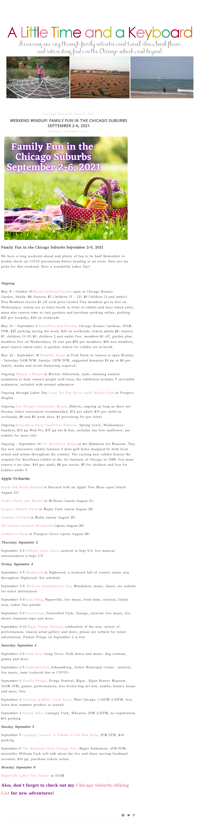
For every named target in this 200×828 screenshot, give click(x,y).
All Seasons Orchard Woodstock (27, 526)
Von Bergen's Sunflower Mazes (41, 406)
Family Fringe (34, 681)
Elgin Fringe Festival (44, 627)
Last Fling (34, 599)
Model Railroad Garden (53, 291)
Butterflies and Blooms (57, 326)
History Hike (32, 713)
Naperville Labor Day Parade (25, 775)
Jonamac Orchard (15, 517)
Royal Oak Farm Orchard (22, 487)
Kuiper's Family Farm (19, 509)
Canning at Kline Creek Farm (47, 699)
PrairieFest (35, 613)
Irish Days (34, 654)
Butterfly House (52, 355)
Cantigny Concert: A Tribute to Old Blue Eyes (59, 735)
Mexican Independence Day (49, 586)
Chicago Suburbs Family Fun (69, 114)
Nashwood (34, 572)
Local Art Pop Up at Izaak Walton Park (81, 393)
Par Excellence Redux (59, 444)
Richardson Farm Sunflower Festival (46, 425)
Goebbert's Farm (14, 534)
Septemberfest (37, 667)
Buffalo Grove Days (42, 551)
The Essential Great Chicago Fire (49, 748)
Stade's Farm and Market (22, 501)
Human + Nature (29, 374)
